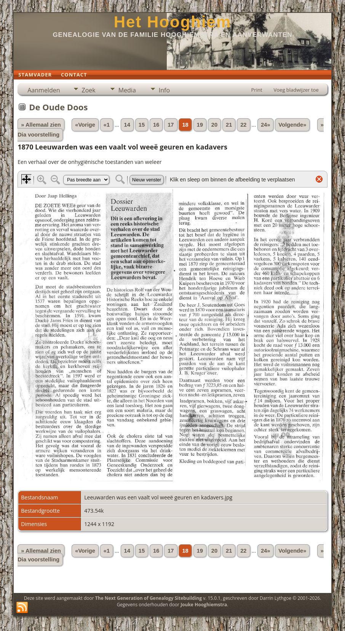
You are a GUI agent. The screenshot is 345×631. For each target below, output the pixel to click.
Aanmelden (43, 90)
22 (243, 125)
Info (164, 90)
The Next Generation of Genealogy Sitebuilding (148, 598)
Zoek (89, 90)
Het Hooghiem (173, 22)
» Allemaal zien (41, 125)
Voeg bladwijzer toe (296, 89)
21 (229, 125)
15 (142, 125)
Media (127, 90)
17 (171, 125)
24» (265, 125)
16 (156, 125)
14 (127, 125)
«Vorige (85, 125)
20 (214, 125)
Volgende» (292, 125)
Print (256, 89)
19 (200, 125)
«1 (107, 125)
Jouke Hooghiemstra (203, 604)
